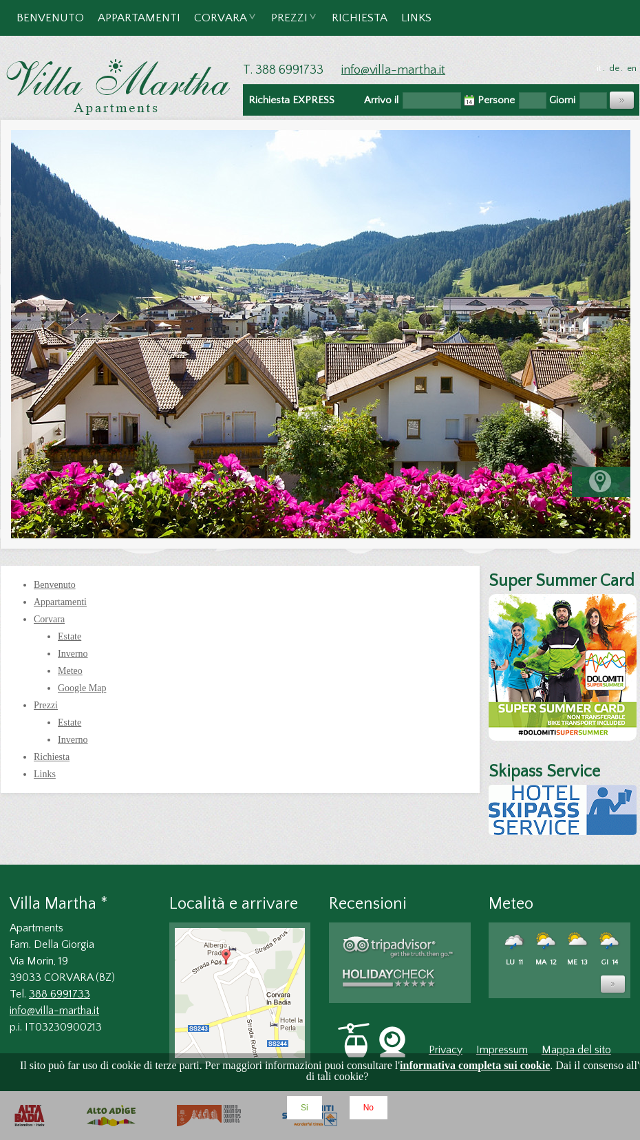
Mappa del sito (576, 1050)
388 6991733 (59, 994)
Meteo (70, 671)
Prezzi (290, 24)
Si (304, 1107)
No (368, 1107)
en (632, 68)
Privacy (445, 1050)
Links (416, 18)
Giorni (562, 100)
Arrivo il (381, 100)
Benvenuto (50, 18)
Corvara (221, 24)
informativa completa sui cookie (475, 1065)
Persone (496, 100)
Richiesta (359, 18)
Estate (69, 636)
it (599, 68)
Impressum (502, 1050)
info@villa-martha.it (393, 70)
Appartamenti (139, 18)
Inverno (73, 653)
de (614, 68)
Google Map (82, 688)
